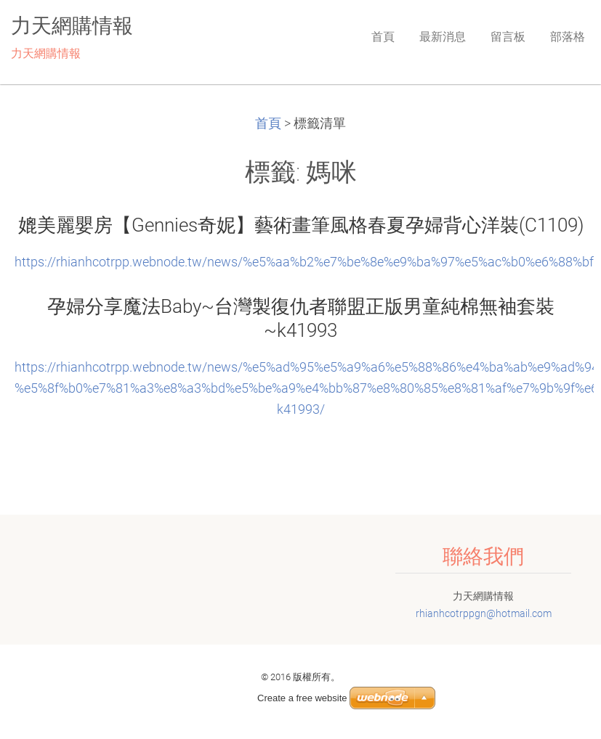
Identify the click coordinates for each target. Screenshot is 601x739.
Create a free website (302, 698)
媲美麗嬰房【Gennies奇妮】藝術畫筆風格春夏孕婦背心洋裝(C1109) (301, 225)
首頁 (268, 123)
